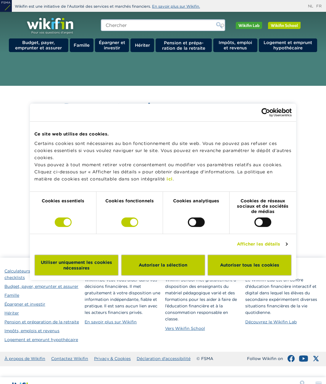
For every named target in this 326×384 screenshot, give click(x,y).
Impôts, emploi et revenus (235, 45)
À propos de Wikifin (24, 358)
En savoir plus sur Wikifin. (176, 6)
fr (319, 6)
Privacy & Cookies (112, 358)
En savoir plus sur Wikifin (111, 322)
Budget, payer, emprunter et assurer (38, 45)
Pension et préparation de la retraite (184, 45)
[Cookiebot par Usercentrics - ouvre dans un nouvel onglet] (266, 112)
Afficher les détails (258, 244)
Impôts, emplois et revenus (31, 330)
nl (310, 6)
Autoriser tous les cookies (249, 265)
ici (170, 179)
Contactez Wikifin (69, 358)
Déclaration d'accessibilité (164, 358)
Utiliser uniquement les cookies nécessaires (76, 265)
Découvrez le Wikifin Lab (271, 322)
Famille (82, 45)
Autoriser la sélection (163, 265)
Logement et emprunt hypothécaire (288, 45)
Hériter (142, 45)
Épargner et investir (112, 45)
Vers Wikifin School (185, 328)
